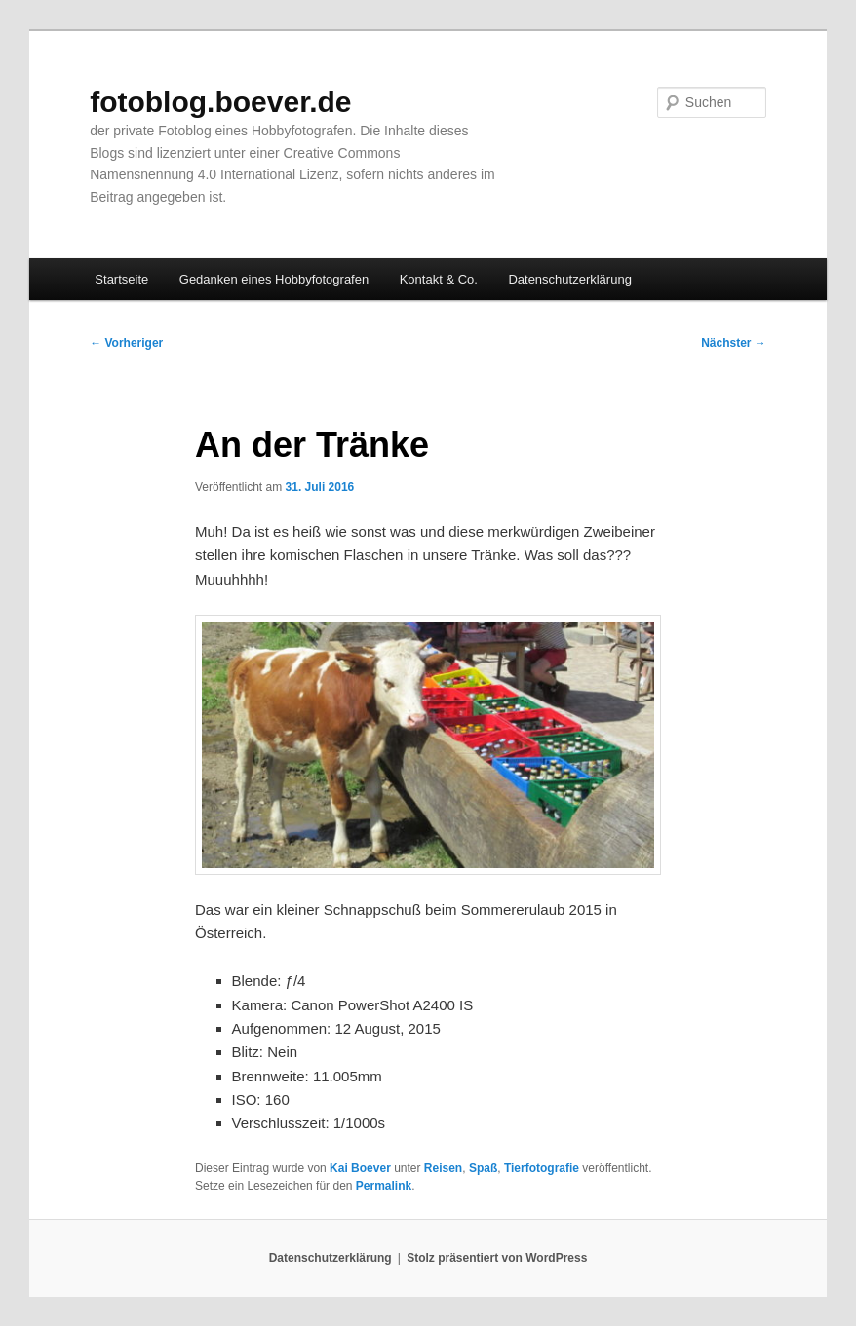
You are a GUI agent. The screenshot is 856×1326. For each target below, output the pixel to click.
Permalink (383, 1186)
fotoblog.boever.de (220, 102)
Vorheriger (126, 343)
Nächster (733, 343)
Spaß (483, 1168)
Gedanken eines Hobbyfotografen (274, 279)
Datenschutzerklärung (569, 279)
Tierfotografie (541, 1168)
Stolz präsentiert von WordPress (497, 1258)
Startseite (121, 279)
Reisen (443, 1168)
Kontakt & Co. (439, 279)
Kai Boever (360, 1168)
